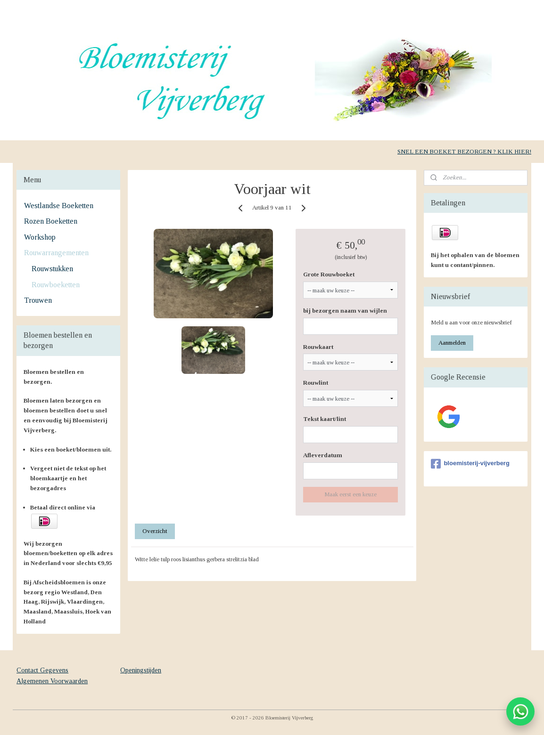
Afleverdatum (322, 455)
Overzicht (154, 530)
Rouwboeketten (56, 285)
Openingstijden (140, 670)
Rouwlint (315, 382)
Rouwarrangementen (56, 253)
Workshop (40, 237)
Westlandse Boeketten (58, 206)
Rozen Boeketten (50, 221)
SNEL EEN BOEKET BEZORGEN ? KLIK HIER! (464, 151)
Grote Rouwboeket (328, 274)
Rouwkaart (318, 346)
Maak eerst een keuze (350, 494)
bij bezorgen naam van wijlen (345, 310)
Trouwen (38, 300)
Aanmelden (452, 342)
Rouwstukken (52, 269)
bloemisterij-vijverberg (470, 463)
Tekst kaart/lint (324, 418)
